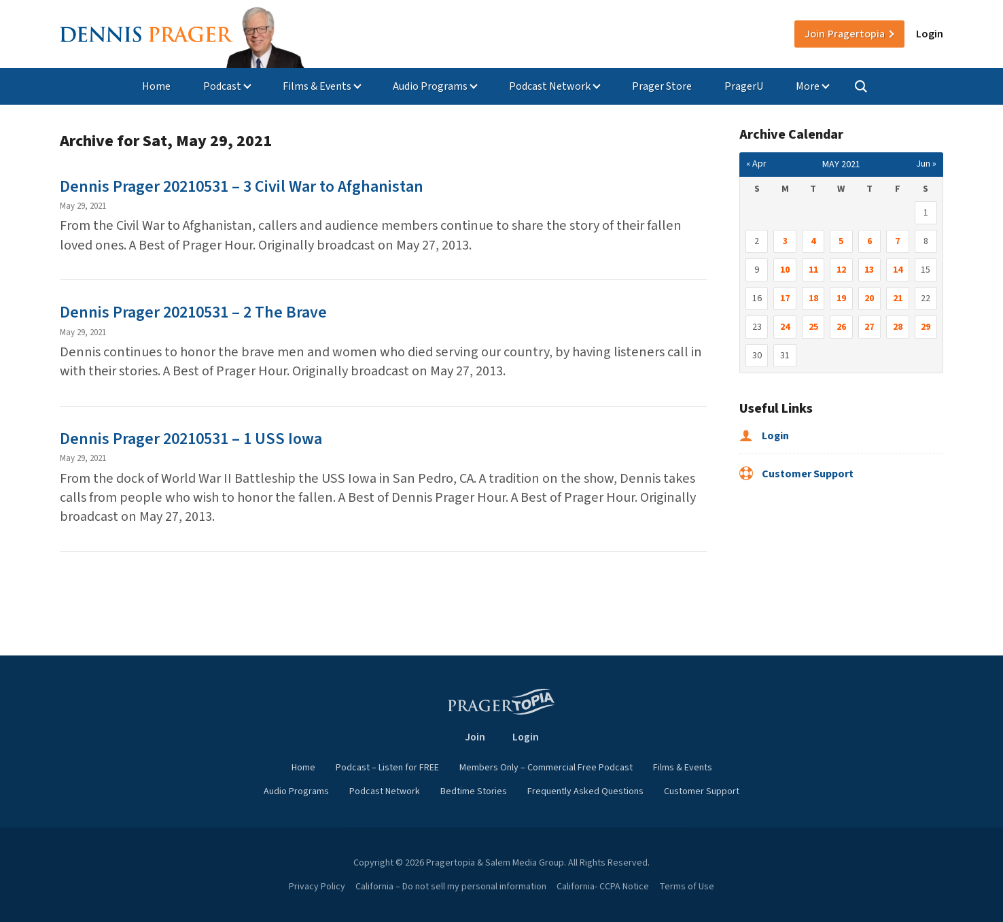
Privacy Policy (317, 886)
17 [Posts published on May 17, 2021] (785, 298)
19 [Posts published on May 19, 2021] (841, 298)
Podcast (222, 86)
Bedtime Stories (473, 791)
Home (156, 86)
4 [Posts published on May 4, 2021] (813, 241)
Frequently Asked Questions (585, 791)
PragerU (743, 86)
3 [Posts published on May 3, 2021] (785, 241)
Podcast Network (550, 86)
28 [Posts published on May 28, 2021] (897, 327)
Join (845, 34)
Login (929, 34)
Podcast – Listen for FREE (387, 767)
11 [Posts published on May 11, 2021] (813, 270)
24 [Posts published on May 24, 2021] (785, 327)
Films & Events (317, 86)
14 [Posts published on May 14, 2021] (897, 270)
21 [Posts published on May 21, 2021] (897, 298)
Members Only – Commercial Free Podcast (546, 767)
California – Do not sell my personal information (450, 886)
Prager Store (662, 86)
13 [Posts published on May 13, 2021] (869, 270)
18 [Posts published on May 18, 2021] (813, 298)
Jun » (926, 164)
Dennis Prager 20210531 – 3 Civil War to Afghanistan (241, 187)
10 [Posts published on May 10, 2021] (785, 270)
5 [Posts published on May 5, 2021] (841, 241)
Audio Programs (430, 86)
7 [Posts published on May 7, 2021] (897, 241)
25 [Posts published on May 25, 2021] (813, 327)
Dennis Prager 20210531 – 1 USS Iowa (191, 439)
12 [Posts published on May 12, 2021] (841, 270)
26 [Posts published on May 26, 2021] (841, 327)
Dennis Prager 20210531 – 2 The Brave (193, 312)
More (808, 86)
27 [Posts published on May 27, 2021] (869, 327)
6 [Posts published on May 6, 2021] (869, 241)
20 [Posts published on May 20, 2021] (869, 298)
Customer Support (796, 473)
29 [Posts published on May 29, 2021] (925, 327)
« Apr (756, 164)
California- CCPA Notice (603, 886)
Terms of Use (686, 886)
